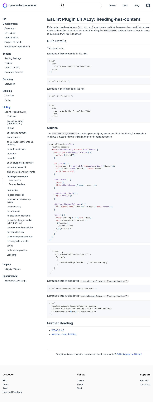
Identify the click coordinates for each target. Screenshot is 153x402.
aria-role (11, 158)
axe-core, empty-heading (64, 334)
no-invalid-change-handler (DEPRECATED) (19, 221)
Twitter (80, 384)
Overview (9, 95)
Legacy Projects (13, 269)
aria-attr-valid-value (16, 149)
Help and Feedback (12, 392)
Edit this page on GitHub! (129, 354)
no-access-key (14, 206)
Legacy (7, 264)
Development (10, 23)
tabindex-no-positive (17, 250)
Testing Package (13, 58)
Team (5, 388)
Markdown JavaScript (15, 280)
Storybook (10, 84)
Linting (7, 107)
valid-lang (11, 255)
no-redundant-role (15, 232)
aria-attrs (11, 153)
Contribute (145, 384)
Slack (79, 388)
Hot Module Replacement (17, 46)
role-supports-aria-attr (17, 241)
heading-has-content (17, 176)
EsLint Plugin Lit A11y (15, 112)
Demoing (8, 79)
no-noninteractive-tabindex (20, 227)
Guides (112, 5)
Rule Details (15, 180)
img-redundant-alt (15, 195)
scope (10, 245)
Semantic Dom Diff (14, 72)
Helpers (8, 63)
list (4, 18)
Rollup (8, 100)
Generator (10, 28)
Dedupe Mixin (11, 37)
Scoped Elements (13, 42)
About (6, 384)
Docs (125, 5)
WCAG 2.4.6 (58, 330)
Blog (137, 5)
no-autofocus (13, 211)
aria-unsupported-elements (20, 162)
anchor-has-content (16, 132)
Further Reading (17, 184)
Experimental (10, 276)
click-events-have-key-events (21, 172)
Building (7, 90)
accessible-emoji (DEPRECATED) (15, 122)
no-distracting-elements (18, 215)
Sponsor (144, 380)
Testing (7, 53)
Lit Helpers (10, 33)
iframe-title (12, 190)
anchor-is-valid (14, 137)
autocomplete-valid (16, 167)
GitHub (80, 380)
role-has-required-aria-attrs (20, 236)
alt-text (10, 128)
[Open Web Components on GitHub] (148, 5)
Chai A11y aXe (12, 67)
